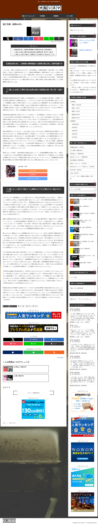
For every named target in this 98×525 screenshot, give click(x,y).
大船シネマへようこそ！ (77, 30)
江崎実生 (35, 303)
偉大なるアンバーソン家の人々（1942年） (82, 166)
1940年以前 (75, 124)
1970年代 (74, 137)
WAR (20, 303)
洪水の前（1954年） (76, 170)
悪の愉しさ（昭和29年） (77, 153)
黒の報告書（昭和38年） (77, 160)
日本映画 (5, 303)
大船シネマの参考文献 (76, 288)
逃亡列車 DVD (22, 166)
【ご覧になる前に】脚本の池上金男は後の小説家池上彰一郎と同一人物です (33, 52)
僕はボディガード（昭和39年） (79, 157)
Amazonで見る (25, 171)
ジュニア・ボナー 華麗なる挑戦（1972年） (81, 177)
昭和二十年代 (76, 108)
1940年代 (74, 127)
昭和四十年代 (13, 303)
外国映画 (72, 121)
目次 (31, 46)
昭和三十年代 (76, 111)
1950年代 (74, 131)
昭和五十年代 (76, 118)
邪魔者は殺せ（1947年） (77, 147)
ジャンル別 (73, 277)
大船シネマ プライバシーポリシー (80, 299)
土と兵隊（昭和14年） (76, 150)
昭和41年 (28, 303)
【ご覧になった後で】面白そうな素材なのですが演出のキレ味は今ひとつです (34, 54)
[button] (94, 189)
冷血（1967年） (75, 173)
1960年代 (74, 134)
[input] (83, 189)
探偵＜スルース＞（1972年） (79, 163)
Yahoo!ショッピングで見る (54, 171)
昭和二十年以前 (76, 105)
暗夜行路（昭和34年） (86, 50)
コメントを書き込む (33, 381)
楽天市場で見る (40, 171)
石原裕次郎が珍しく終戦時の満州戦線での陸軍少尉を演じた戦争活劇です (33, 49)
